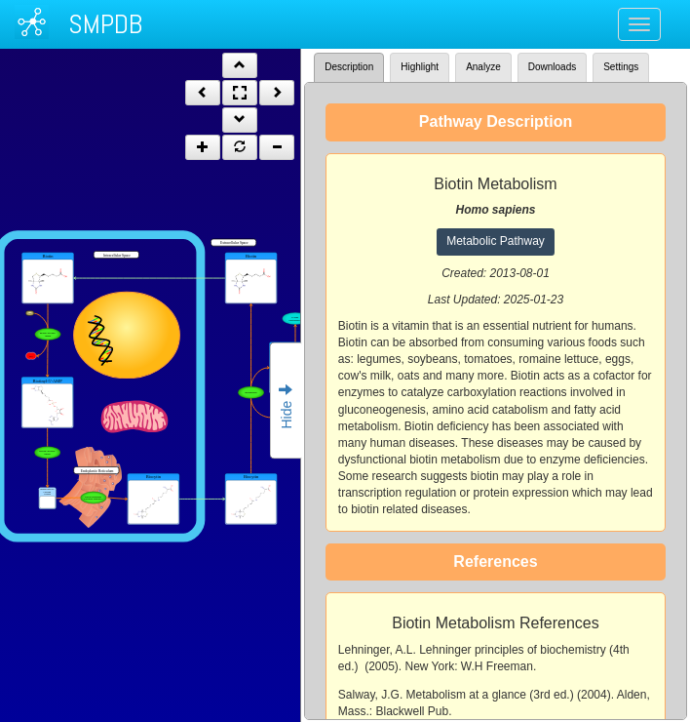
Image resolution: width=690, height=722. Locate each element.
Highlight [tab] (420, 66)
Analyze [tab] (483, 66)
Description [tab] (349, 66)
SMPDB (105, 24)
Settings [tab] (620, 66)
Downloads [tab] (552, 66)
